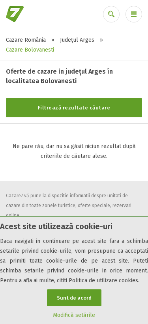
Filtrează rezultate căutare (74, 108)
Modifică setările (74, 315)
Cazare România (26, 40)
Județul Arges (77, 40)
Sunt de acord (74, 298)
